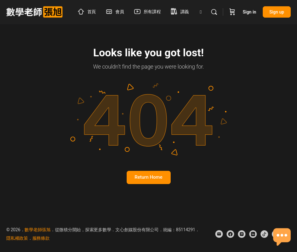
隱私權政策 (17, 238)
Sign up (276, 11)
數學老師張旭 (38, 229)
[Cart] (232, 12)
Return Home (148, 177)
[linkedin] (253, 234)
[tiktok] (264, 234)
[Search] (214, 12)
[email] (219, 234)
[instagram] (241, 234)
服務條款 (41, 238)
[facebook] (230, 234)
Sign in (249, 11)
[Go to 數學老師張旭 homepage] (34, 11)
